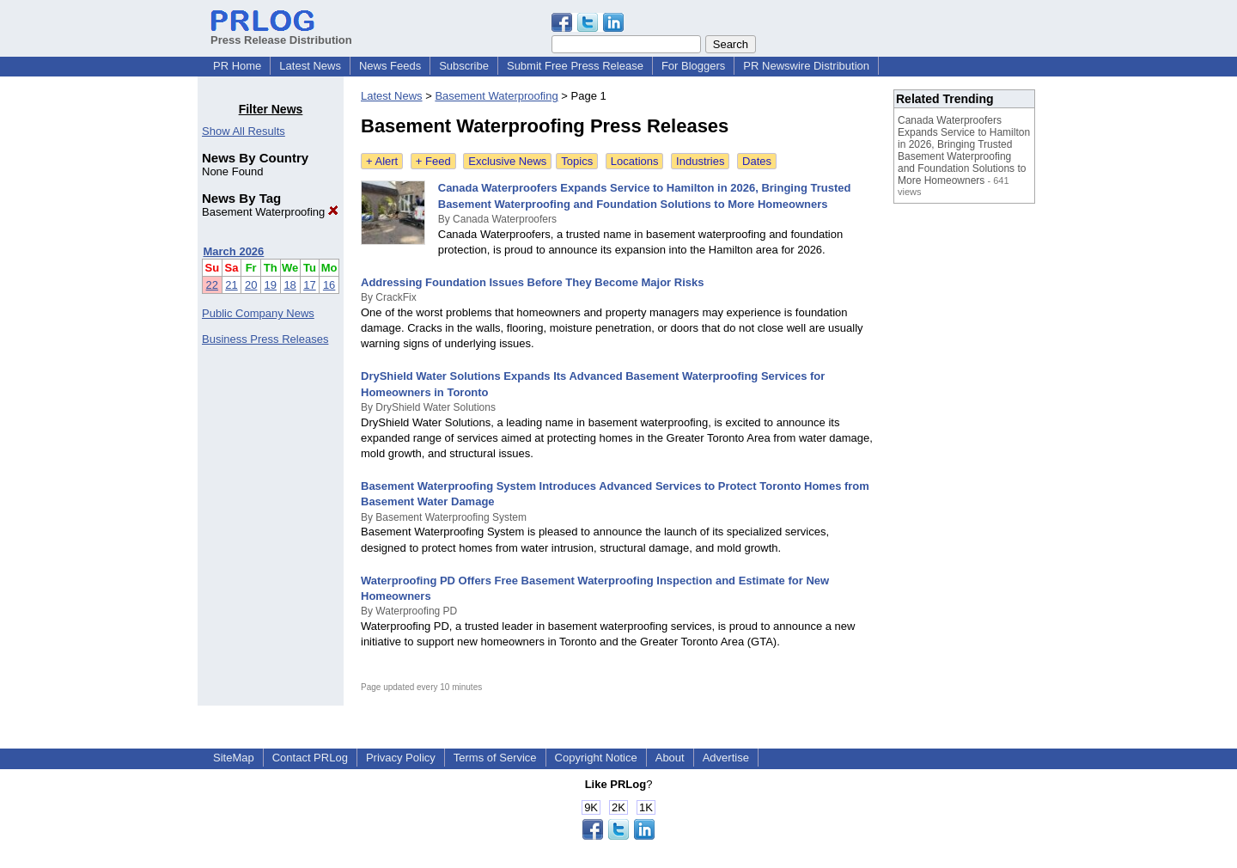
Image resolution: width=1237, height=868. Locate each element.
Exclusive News (507, 161)
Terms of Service (495, 757)
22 (212, 284)
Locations (635, 161)
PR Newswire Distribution (806, 65)
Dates (756, 161)
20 (251, 284)
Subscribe (464, 65)
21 (231, 284)
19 (271, 284)
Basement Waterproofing (270, 211)
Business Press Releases (265, 339)
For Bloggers (693, 65)
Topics (577, 161)
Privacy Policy (401, 757)
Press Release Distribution (281, 33)
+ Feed (433, 161)
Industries (700, 161)
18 (289, 284)
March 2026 (234, 251)
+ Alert (382, 161)
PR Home (237, 65)
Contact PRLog (310, 757)
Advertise (726, 757)
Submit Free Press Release (575, 65)
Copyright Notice (596, 757)
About (670, 757)
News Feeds (390, 65)
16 (329, 284)
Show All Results (243, 131)
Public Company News (258, 313)
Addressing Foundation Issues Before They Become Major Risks (532, 282)
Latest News (310, 65)
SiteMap (233, 757)
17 (309, 284)
